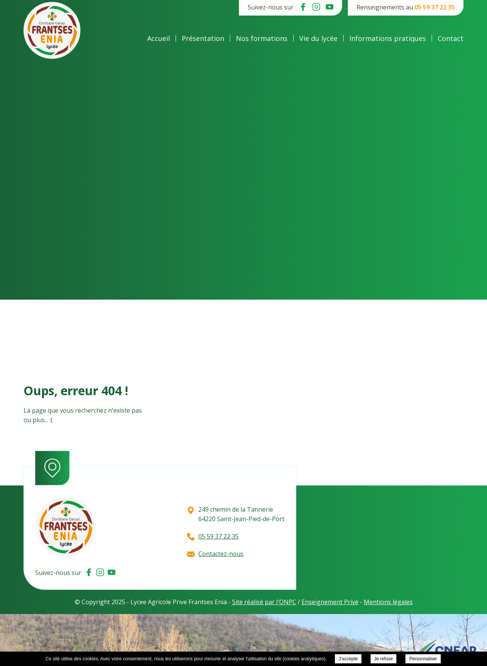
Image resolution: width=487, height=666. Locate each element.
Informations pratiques (387, 38)
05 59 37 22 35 (435, 7)
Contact (450, 38)
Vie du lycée (318, 38)
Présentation (203, 38)
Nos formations (261, 38)
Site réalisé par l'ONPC (264, 602)
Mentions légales (388, 602)
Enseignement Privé (330, 602)
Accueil (158, 38)
